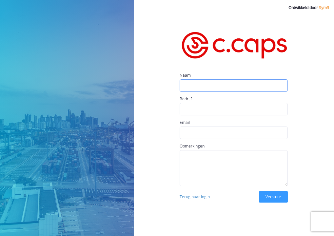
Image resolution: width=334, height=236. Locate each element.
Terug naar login (195, 197)
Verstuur (273, 197)
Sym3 (324, 7)
